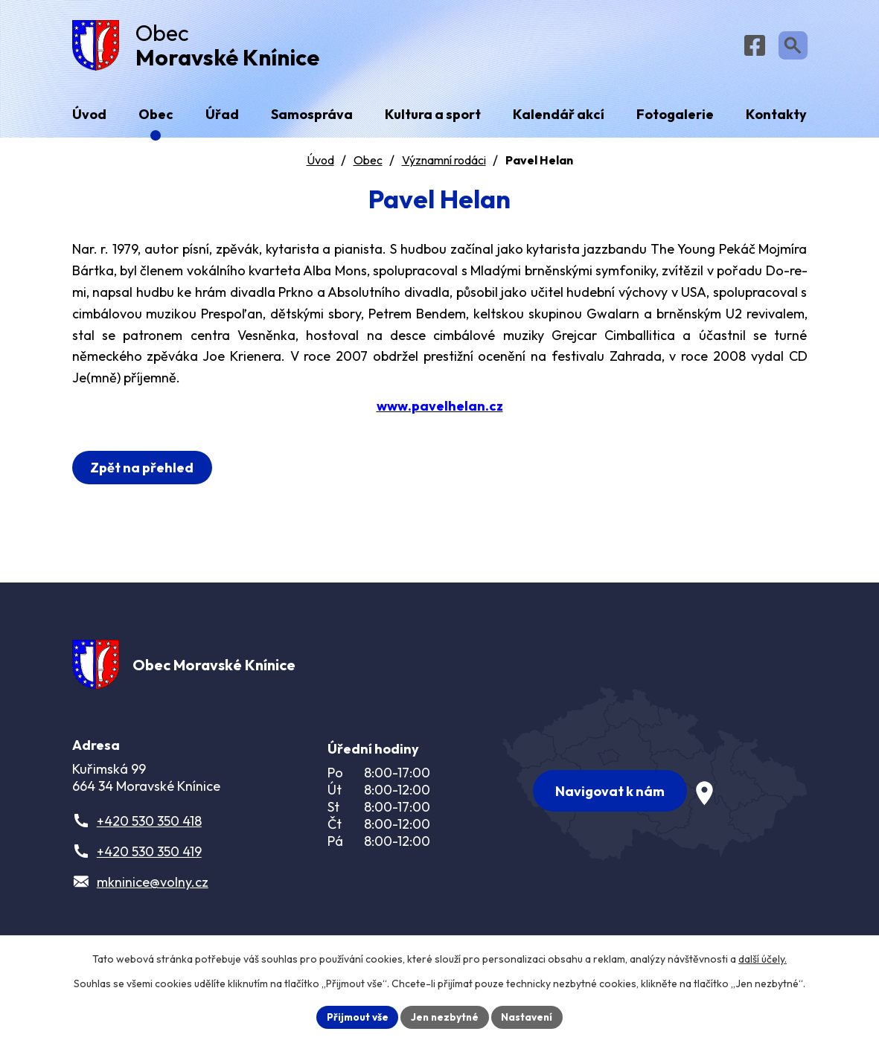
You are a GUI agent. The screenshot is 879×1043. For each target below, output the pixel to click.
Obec (368, 164)
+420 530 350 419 (149, 860)
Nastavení (529, 1016)
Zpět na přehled (144, 472)
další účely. (762, 958)
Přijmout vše (355, 1016)
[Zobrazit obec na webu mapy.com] (655, 778)
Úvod (320, 164)
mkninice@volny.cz (152, 890)
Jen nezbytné (445, 1016)
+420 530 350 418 (149, 829)
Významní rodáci (444, 164)
